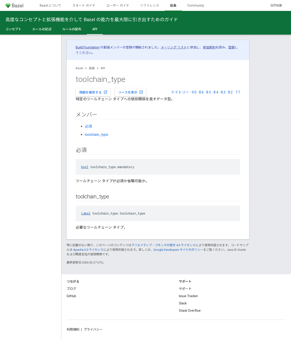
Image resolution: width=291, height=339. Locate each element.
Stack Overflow (190, 310)
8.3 (223, 92)
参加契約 (209, 47)
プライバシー (93, 329)
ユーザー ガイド (117, 5)
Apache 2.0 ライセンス (88, 249)
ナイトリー (180, 92)
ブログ (71, 289)
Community (195, 5)
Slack (183, 303)
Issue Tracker (188, 296)
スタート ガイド (83, 5)
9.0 (194, 92)
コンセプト (13, 29)
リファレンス (149, 5)
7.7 (237, 92)
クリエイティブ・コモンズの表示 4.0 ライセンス (163, 245)
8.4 (215, 92)
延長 (92, 68)
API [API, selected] (94, 29)
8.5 (208, 92)
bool (84, 167)
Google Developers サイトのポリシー (178, 249)
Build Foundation (88, 47)
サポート (185, 289)
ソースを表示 (130, 92)
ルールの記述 (41, 29)
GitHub (276, 5)
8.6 (201, 92)
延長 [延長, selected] (173, 5)
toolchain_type (96, 134)
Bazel (79, 68)
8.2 (230, 92)
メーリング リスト (174, 47)
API (103, 68)
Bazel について (50, 5)
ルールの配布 (71, 29)
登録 (231, 47)
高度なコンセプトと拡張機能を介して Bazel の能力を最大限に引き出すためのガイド (91, 19)
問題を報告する (93, 92)
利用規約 (73, 329)
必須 (88, 126)
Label (85, 213)
